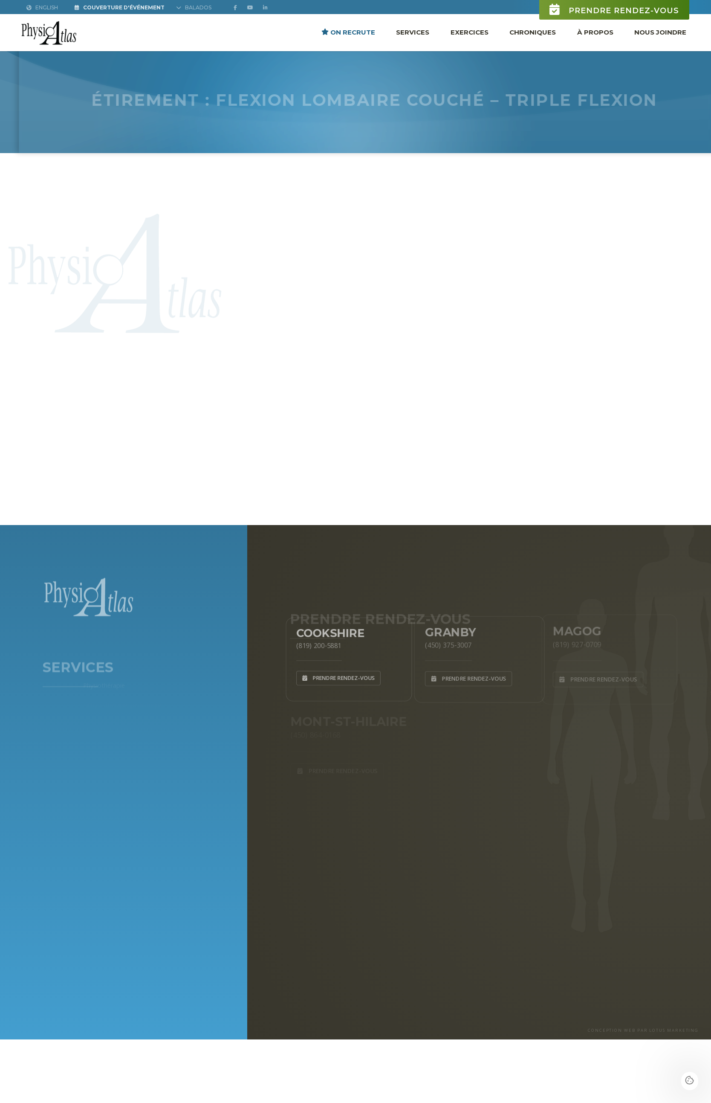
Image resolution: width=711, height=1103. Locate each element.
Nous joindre (660, 32)
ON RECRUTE (348, 32)
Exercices (469, 32)
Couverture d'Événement (120, 7)
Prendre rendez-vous (614, 9)
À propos (595, 32)
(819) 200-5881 (316, 644)
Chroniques (532, 32)
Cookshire (328, 630)
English (42, 7)
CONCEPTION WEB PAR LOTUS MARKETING (643, 1030)
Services (412, 32)
